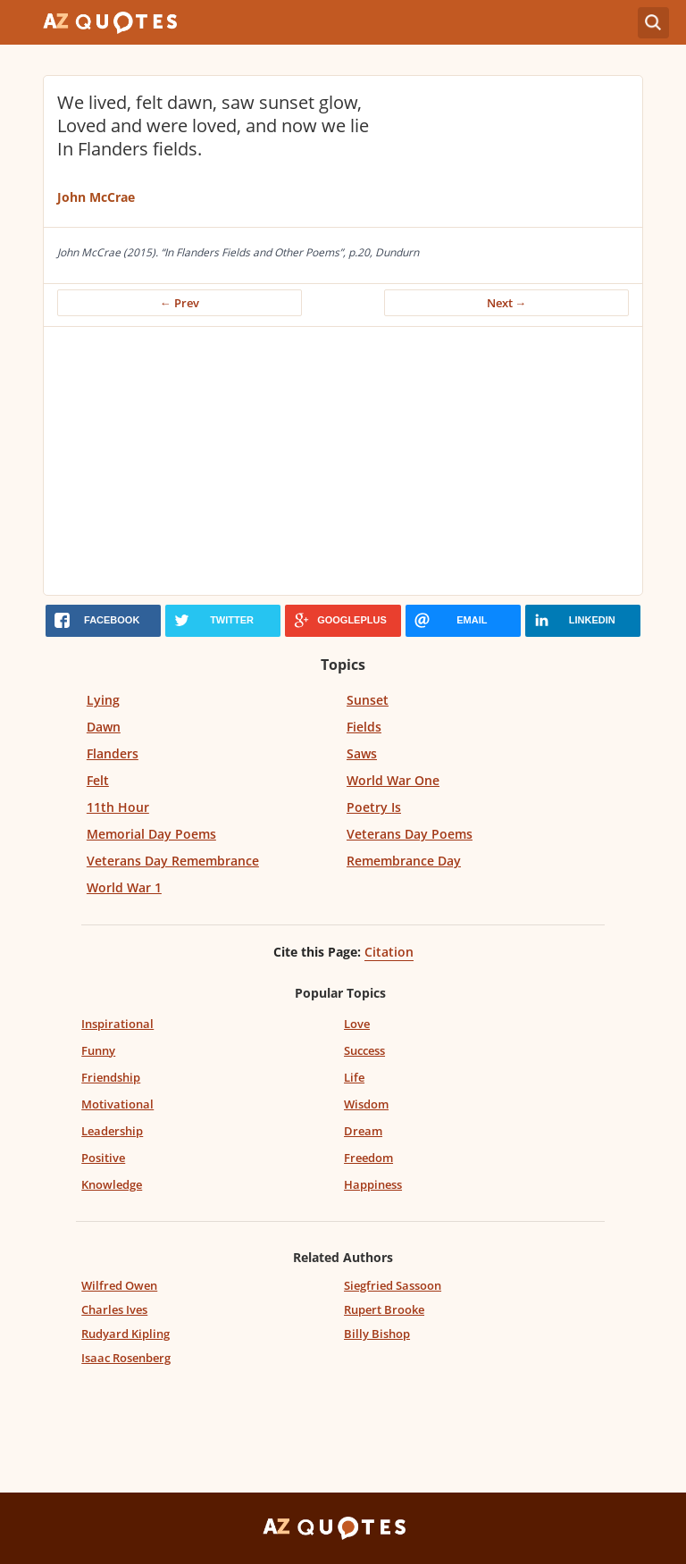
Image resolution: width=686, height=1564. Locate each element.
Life (354, 1077)
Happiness (373, 1184)
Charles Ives (114, 1309)
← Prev (179, 303)
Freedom (368, 1158)
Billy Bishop (377, 1334)
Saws (362, 753)
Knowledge (111, 1184)
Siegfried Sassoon (392, 1285)
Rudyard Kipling (125, 1334)
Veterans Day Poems (410, 833)
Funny (98, 1050)
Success (364, 1050)
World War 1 (124, 887)
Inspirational (117, 1024)
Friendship (110, 1077)
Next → (507, 303)
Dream (363, 1131)
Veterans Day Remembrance (173, 860)
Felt (98, 780)
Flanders (112, 753)
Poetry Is (374, 807)
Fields (364, 726)
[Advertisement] (343, 461)
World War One (393, 780)
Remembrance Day (404, 860)
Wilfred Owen (119, 1285)
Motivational (117, 1104)
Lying (103, 699)
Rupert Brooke (384, 1309)
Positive (103, 1158)
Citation (389, 951)
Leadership (112, 1131)
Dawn (104, 726)
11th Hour (118, 807)
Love (357, 1024)
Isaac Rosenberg (126, 1358)
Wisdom (366, 1104)
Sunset (368, 699)
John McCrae (96, 196)
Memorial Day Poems (151, 833)
